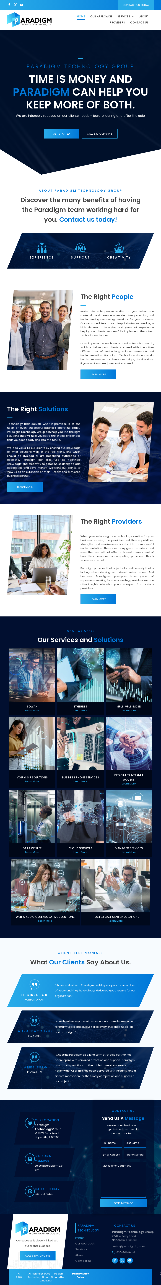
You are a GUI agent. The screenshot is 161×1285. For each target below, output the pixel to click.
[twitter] (15, 5)
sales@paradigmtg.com (129, 1246)
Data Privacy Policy (80, 1275)
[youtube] (21, 5)
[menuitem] (81, 17)
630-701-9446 (44, 1194)
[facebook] (9, 5)
